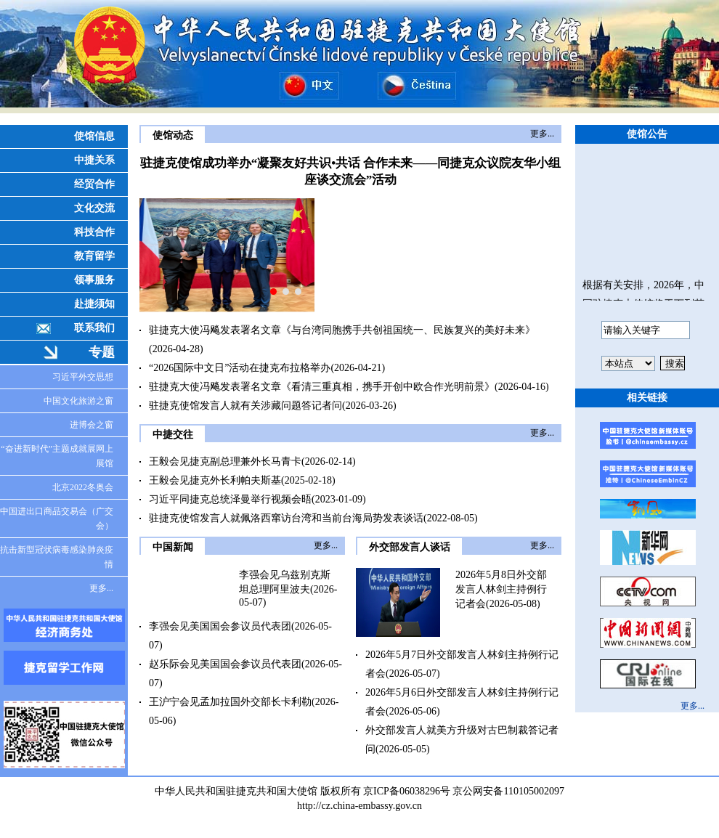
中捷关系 (94, 160)
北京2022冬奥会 (82, 487)
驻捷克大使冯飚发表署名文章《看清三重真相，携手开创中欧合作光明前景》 (322, 386)
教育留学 (94, 256)
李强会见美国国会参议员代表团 (220, 626)
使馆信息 (94, 136)
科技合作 (94, 232)
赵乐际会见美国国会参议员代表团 (225, 664)
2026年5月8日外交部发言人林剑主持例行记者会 (501, 589)
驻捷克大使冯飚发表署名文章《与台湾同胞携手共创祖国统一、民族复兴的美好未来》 (342, 330)
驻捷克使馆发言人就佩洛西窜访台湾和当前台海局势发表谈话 (286, 518)
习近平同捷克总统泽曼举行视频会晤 (230, 499)
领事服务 (94, 279)
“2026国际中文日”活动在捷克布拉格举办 (239, 367)
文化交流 (94, 208)
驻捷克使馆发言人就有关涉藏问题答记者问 (245, 405)
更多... (101, 588)
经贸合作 (94, 184)
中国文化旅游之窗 (78, 401)
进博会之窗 (91, 425)
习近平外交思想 (82, 377)
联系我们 (94, 327)
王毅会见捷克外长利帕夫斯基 (215, 480)
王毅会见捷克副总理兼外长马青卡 (225, 461)
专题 (102, 352)
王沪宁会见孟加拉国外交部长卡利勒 (230, 701)
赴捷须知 (94, 303)
